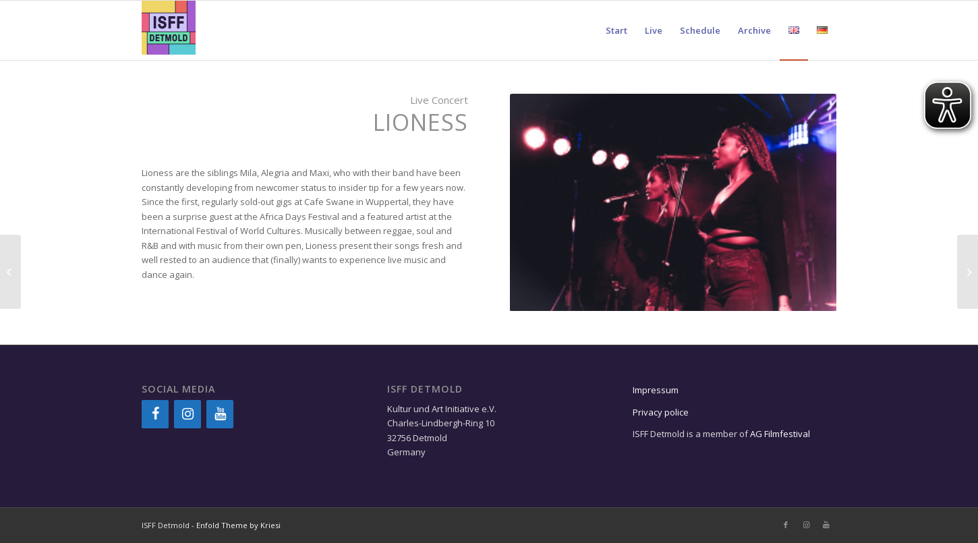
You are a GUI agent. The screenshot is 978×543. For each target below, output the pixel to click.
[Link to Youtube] (826, 525)
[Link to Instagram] (806, 525)
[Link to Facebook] (786, 525)
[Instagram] (187, 414)
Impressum (656, 390)
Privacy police (662, 412)
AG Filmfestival (780, 434)
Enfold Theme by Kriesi (238, 525)
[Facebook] (155, 414)
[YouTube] (219, 414)
